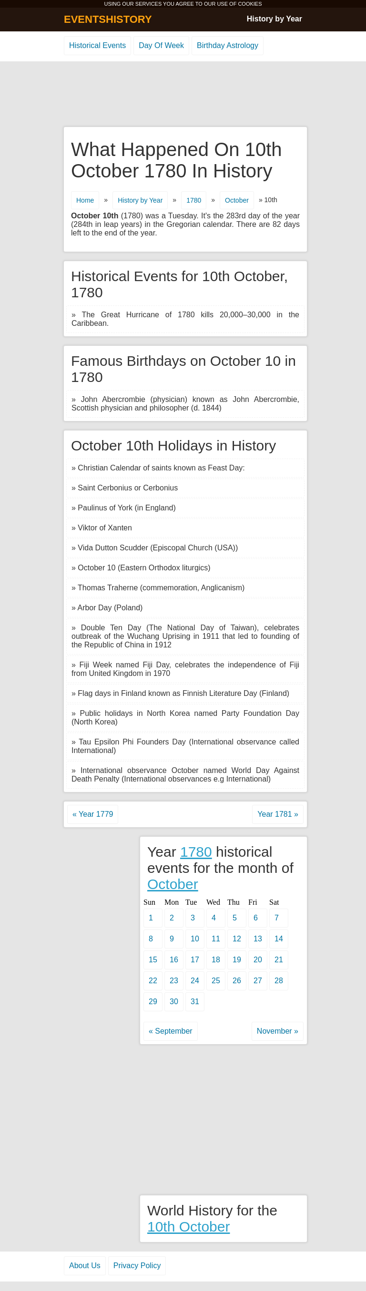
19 (237, 960)
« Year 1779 (92, 814)
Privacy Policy (137, 1266)
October (237, 200)
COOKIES (250, 4)
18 (216, 960)
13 (258, 939)
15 (153, 960)
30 (174, 1002)
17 (195, 960)
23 (174, 981)
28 (278, 981)
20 (258, 960)
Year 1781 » (277, 814)
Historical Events (97, 45)
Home (85, 200)
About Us (85, 1266)
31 (195, 1002)
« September (171, 1031)
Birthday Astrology (227, 45)
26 (237, 981)
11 (216, 939)
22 (153, 981)
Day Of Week (161, 45)
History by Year (274, 19)
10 (195, 939)
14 (278, 939)
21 (278, 960)
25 (216, 981)
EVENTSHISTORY (108, 19)
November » (277, 1031)
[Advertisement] (183, 94)
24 (195, 981)
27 (258, 981)
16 (174, 960)
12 (237, 939)
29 (153, 1002)
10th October (188, 1226)
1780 (193, 200)
